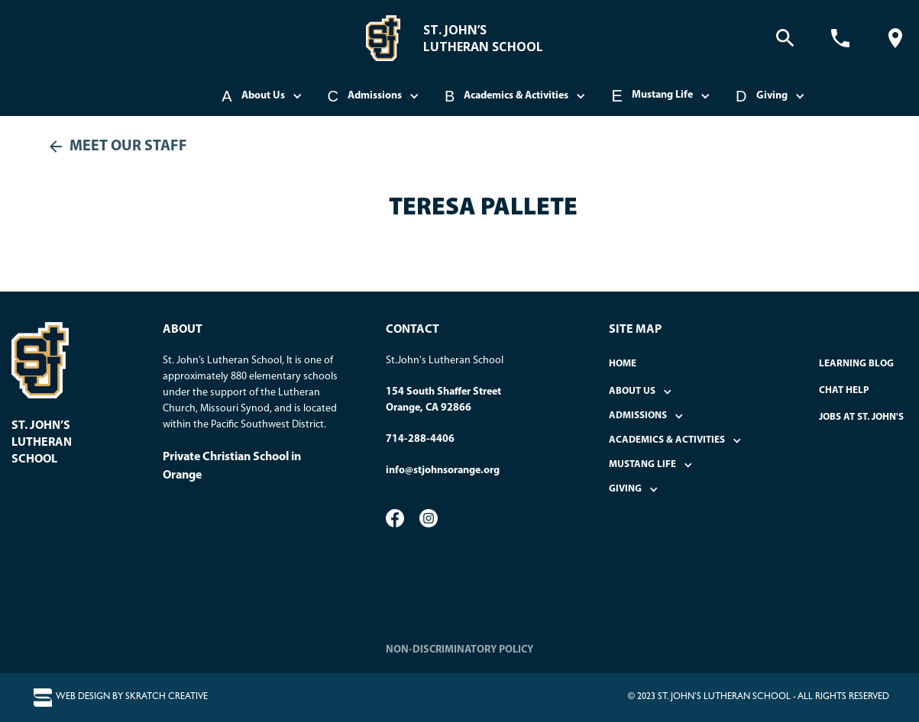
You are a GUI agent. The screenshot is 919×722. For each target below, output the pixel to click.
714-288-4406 (420, 439)
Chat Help (844, 390)
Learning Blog (856, 364)
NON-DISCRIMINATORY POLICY (459, 650)
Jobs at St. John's (861, 417)
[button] (263, 96)
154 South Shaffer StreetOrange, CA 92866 (443, 400)
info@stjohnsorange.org (443, 470)
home (622, 364)
